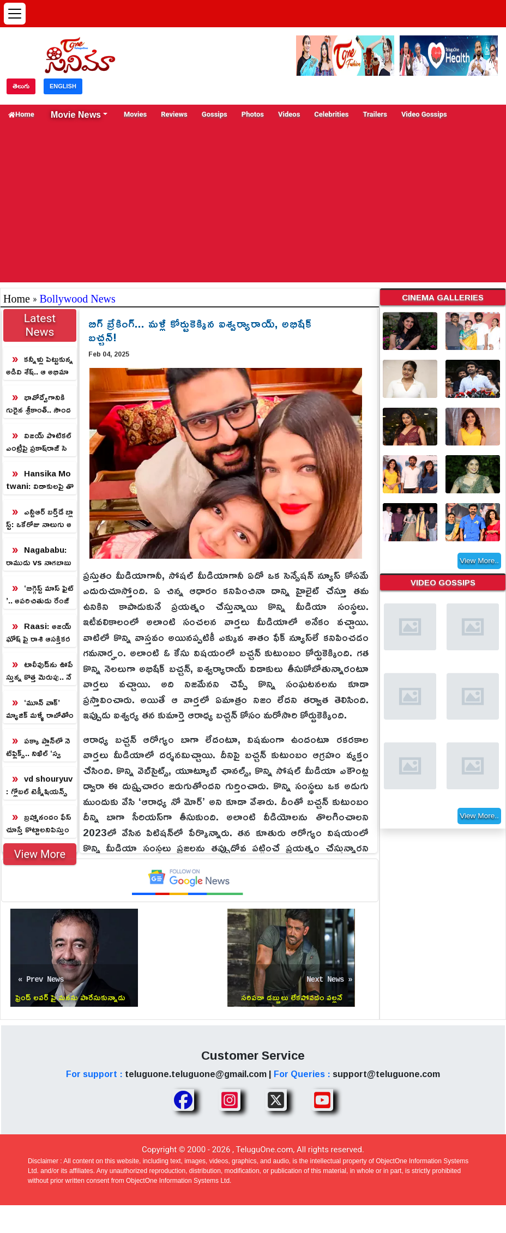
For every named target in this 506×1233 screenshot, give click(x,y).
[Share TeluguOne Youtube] (322, 1100)
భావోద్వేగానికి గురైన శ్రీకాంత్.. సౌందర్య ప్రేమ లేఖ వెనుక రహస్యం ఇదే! (38, 403)
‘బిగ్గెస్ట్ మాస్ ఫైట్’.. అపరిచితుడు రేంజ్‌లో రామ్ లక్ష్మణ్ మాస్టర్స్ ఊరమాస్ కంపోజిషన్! (40, 594)
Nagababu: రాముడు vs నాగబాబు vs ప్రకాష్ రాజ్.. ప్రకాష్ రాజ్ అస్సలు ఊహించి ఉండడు (39, 556)
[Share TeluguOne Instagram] (229, 1100)
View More (39, 854)
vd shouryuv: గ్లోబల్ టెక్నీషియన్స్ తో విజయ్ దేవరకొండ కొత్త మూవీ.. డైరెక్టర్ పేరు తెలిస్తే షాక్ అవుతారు (39, 785)
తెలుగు (21, 86)
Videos (289, 114)
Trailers (375, 114)
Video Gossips (424, 114)
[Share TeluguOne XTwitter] (276, 1100)
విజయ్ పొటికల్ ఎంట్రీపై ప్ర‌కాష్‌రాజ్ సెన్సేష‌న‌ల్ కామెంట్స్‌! (38, 441)
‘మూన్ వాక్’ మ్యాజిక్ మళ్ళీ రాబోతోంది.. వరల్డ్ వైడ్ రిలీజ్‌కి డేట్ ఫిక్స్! (40, 708)
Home (21, 114)
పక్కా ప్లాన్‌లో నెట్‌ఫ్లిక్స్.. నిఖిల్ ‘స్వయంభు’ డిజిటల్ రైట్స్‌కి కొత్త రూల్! (38, 747)
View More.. (479, 562)
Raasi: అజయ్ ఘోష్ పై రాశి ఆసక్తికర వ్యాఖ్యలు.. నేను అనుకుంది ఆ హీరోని (38, 632)
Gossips (214, 114)
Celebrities (331, 114)
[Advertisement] (253, 206)
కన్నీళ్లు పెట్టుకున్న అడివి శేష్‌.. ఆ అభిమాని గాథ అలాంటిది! (39, 365)
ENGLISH (63, 86)
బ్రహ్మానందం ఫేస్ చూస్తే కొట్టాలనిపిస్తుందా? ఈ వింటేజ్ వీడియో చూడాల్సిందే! (38, 823)
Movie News (76, 114)
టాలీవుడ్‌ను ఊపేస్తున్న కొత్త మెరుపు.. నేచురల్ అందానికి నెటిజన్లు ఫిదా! (39, 670)
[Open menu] (15, 14)
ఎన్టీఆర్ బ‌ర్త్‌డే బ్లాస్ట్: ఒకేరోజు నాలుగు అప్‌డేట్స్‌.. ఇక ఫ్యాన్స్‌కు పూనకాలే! (39, 518)
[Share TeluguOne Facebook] (183, 1100)
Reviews (174, 114)
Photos (253, 114)
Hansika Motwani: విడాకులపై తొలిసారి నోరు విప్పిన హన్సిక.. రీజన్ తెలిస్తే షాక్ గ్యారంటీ (40, 480)
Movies (135, 114)
